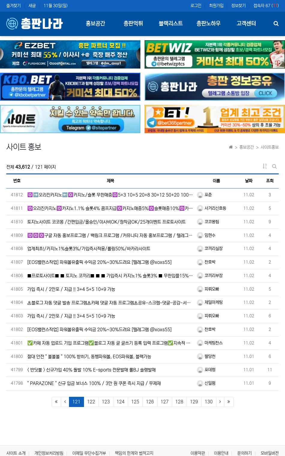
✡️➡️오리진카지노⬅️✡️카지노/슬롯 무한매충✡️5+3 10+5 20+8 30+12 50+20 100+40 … (110, 194)
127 (164, 401)
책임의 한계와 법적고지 (134, 453)
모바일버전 (270, 453)
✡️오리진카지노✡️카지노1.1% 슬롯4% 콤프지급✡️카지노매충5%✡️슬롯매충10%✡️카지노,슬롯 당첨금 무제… (110, 208)
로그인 (195, 5)
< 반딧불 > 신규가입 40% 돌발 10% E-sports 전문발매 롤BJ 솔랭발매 (91, 369)
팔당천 (206, 356)
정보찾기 (238, 5)
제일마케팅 (210, 302)
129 (194, 401)
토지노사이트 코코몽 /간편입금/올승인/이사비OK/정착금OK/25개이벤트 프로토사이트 (106, 222)
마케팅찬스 (210, 343)
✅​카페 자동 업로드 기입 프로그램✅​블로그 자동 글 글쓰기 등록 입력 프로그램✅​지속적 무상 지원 (110, 343)
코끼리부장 (210, 275)
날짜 (248, 181)
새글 (32, 5)
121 (78, 401)
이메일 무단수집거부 (89, 453)
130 (209, 401)
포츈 (204, 194)
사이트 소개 (16, 453)
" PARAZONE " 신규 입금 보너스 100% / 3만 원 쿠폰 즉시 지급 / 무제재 (94, 383)
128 (179, 401)
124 (120, 401)
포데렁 (206, 369)
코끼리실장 (210, 248)
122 (91, 401)
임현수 (206, 235)
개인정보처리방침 (48, 453)
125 (135, 401)
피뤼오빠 (208, 289)
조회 (269, 181)
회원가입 (216, 5)
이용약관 (197, 453)
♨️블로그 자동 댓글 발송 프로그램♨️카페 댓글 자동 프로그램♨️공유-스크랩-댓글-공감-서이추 (110, 302)
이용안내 (221, 453)
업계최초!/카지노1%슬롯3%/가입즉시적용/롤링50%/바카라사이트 (88, 248)
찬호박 (206, 262)
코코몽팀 (208, 221)
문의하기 (244, 453)
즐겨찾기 (13, 5)
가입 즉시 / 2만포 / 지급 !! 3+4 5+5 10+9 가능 (71, 289)
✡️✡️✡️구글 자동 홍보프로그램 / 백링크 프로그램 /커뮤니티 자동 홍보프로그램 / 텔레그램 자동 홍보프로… (110, 235)
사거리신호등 (211, 208)
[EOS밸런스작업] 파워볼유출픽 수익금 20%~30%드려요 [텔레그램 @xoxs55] (99, 262)
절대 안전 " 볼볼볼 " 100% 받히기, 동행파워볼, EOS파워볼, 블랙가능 (89, 356)
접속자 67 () (266, 5)
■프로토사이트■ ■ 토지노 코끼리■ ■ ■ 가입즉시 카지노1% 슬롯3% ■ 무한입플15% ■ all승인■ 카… (110, 275)
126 (150, 401)
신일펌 (206, 383)
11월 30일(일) (56, 5)
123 (106, 401)
